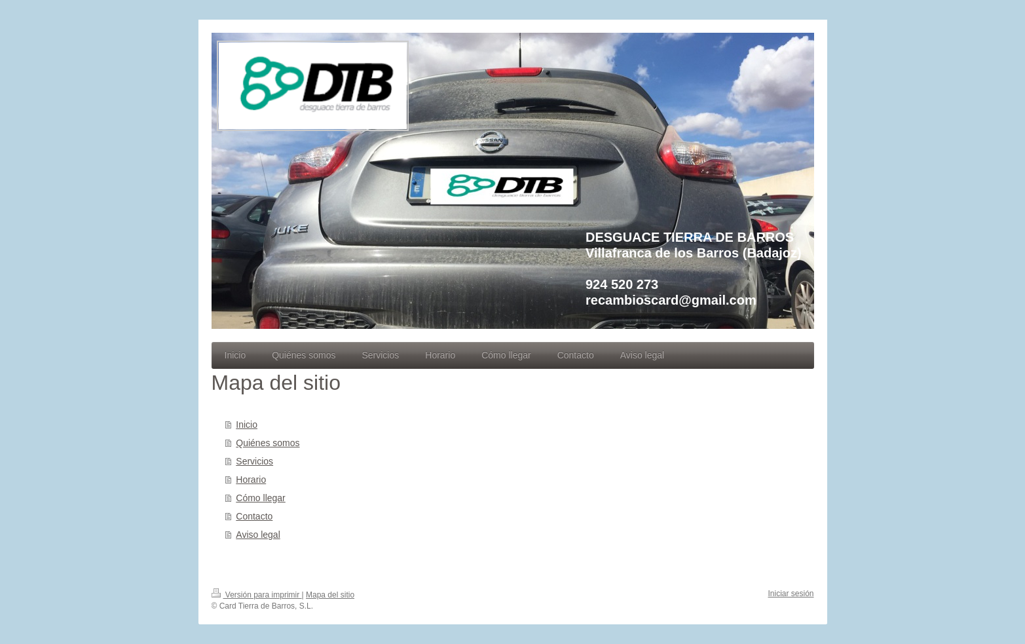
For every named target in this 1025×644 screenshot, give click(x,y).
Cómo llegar (260, 498)
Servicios (254, 461)
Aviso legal (258, 534)
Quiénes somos (267, 443)
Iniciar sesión (790, 593)
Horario (251, 479)
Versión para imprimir (257, 594)
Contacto (254, 516)
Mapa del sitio (330, 594)
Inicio (246, 424)
